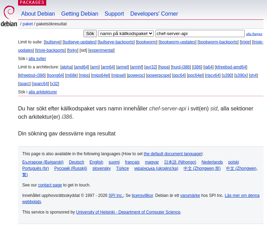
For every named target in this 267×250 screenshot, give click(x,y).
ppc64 (179, 75)
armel (123, 67)
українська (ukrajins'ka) (156, 168)
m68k (71, 75)
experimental (101, 50)
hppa (164, 67)
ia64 (208, 67)
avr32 (150, 67)
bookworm (146, 42)
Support (114, 14)
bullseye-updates (79, 42)
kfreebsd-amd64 (231, 67)
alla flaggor (254, 34)
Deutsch (76, 162)
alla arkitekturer (43, 92)
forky (72, 50)
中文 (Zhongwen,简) (202, 168)
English (96, 162)
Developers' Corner (154, 14)
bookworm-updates (177, 42)
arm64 (108, 67)
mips (84, 75)
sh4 (253, 75)
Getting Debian (79, 14)
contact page (50, 185)
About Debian (38, 14)
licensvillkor (142, 195)
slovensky (101, 168)
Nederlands (212, 162)
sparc (24, 83)
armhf (136, 67)
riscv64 (212, 75)
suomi (114, 162)
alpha (67, 67)
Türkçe (122, 168)
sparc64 (40, 83)
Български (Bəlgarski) (43, 162)
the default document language (172, 153)
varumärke (190, 195)
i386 (197, 67)
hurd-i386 (181, 67)
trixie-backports (51, 50)
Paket (28, 24)
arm (95, 67)
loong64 (55, 75)
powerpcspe (158, 75)
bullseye (52, 42)
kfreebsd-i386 (31, 75)
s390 (227, 75)
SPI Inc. (115, 195)
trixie (245, 42)
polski (233, 162)
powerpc (136, 75)
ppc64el (195, 75)
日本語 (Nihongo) (180, 162)
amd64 (81, 67)
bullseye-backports (116, 42)
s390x (240, 75)
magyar (152, 162)
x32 (54, 83)
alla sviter (37, 58)
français (132, 162)
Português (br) (35, 168)
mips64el (100, 75)
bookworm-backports (218, 42)
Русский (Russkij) (70, 168)
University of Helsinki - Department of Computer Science (128, 212)
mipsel (119, 75)
